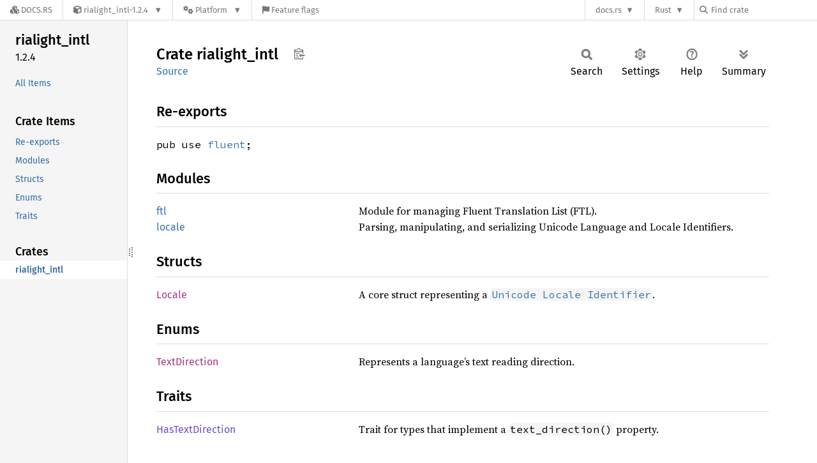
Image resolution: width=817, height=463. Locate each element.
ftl (161, 211)
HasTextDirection (196, 429)
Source (172, 71)
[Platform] (212, 10)
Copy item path (299, 54)
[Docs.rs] (31, 10)
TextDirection (187, 362)
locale (170, 227)
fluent (226, 144)
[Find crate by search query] (763, 10)
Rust (663, 10)
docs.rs (609, 10)
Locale (171, 295)
